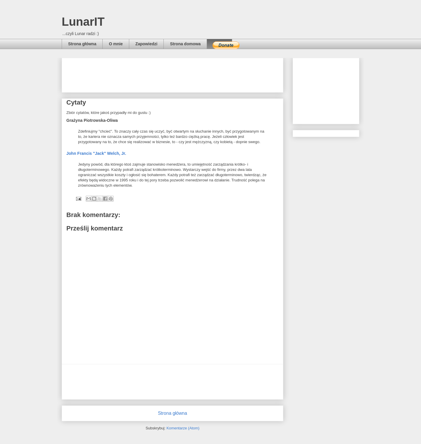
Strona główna (82, 43)
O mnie (115, 43)
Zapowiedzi (146, 43)
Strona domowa (185, 43)
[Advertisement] (172, 73)
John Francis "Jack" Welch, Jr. (96, 153)
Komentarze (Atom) (182, 428)
